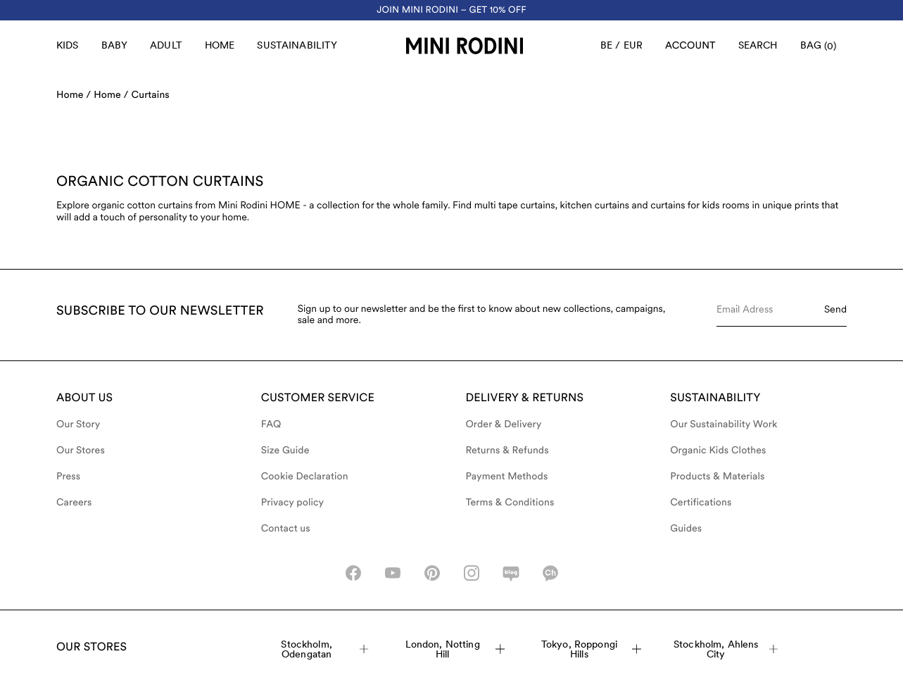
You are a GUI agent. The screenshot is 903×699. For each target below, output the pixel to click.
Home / (73, 95)
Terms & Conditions (510, 502)
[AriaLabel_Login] (690, 46)
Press (68, 476)
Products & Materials (717, 476)
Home (220, 45)
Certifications (700, 502)
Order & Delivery (504, 424)
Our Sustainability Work (723, 424)
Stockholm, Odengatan (324, 649)
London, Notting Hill (455, 649)
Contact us (285, 528)
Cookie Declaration (304, 476)
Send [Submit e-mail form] (835, 309)
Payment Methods (507, 476)
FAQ (271, 424)
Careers (74, 502)
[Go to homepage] (464, 45)
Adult (166, 45)
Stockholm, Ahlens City (726, 649)
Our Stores (80, 450)
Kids (67, 45)
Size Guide (285, 450)
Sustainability (297, 45)
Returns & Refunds (507, 450)
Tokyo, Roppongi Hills (591, 649)
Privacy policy (292, 502)
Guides (686, 528)
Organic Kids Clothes (718, 450)
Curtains (151, 95)
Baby (114, 45)
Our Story (78, 424)
